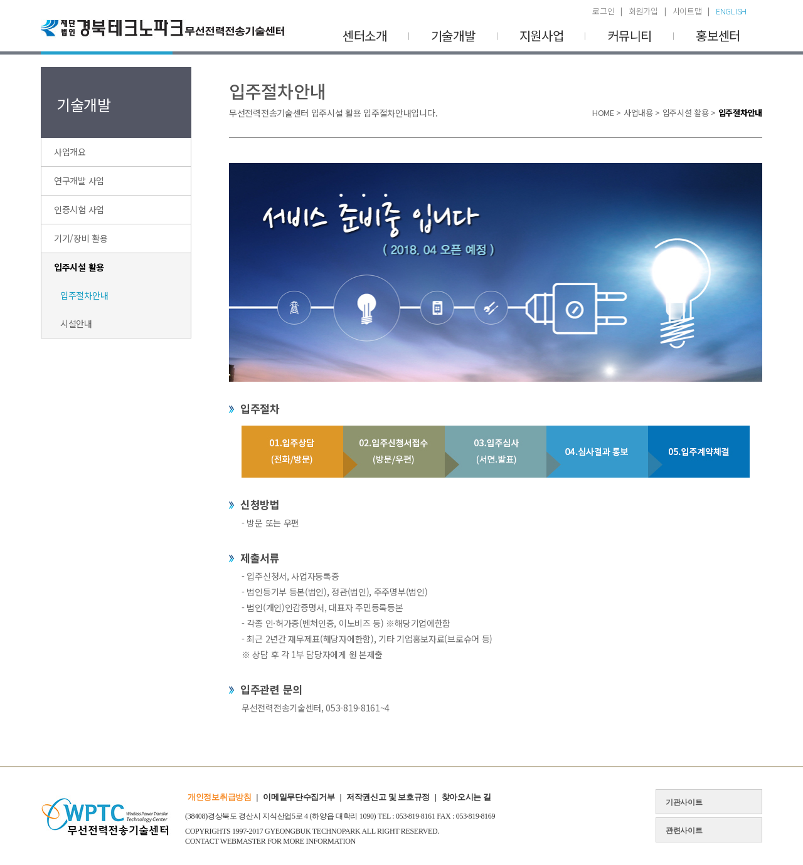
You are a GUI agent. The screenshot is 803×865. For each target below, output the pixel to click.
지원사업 (541, 35)
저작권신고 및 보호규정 (388, 797)
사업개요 (70, 151)
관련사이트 (684, 830)
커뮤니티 (629, 35)
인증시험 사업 (79, 209)
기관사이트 (684, 802)
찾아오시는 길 (466, 797)
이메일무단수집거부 (298, 797)
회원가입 (643, 11)
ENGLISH (731, 11)
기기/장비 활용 (81, 238)
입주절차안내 (84, 295)
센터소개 (365, 35)
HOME (603, 112)
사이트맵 (687, 11)
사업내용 (638, 112)
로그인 (603, 11)
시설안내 (76, 323)
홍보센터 (718, 35)
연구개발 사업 (79, 180)
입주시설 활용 (79, 267)
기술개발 (453, 35)
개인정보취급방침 (220, 797)
